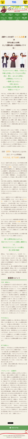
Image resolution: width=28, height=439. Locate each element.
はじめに (3, 15)
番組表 (25, 2)
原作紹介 (10, 18)
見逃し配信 (24, 18)
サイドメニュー (2, 2)
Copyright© (5, 435)
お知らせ (10, 15)
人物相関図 (24, 15)
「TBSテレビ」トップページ (14, 2)
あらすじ (17, 15)
